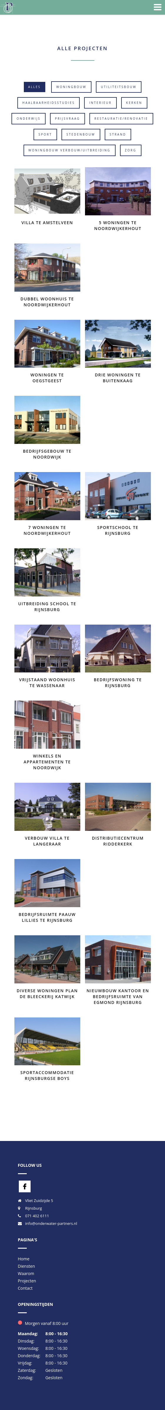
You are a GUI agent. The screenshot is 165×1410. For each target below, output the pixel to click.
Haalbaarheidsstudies (48, 103)
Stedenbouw (80, 134)
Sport (45, 134)
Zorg (130, 150)
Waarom (26, 1273)
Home (24, 1259)
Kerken (134, 103)
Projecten (27, 1281)
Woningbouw (71, 87)
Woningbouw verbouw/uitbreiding (70, 150)
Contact (25, 1288)
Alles (34, 87)
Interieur (100, 103)
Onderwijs (28, 118)
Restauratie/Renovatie (121, 118)
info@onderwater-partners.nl (51, 1223)
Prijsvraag (67, 118)
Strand (118, 134)
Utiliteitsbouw (118, 87)
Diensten (26, 1266)
